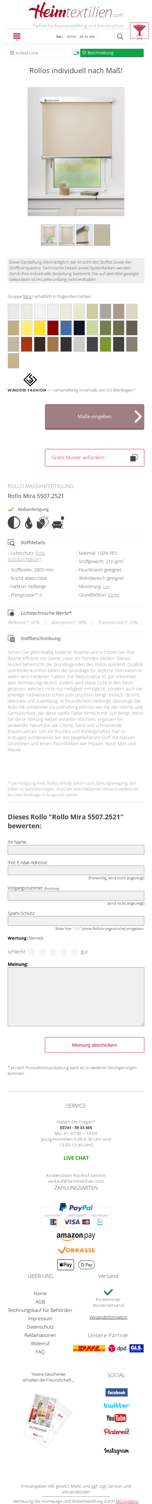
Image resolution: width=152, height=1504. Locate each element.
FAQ (40, 1351)
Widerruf (40, 1343)
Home (40, 1293)
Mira (27, 296)
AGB (40, 1301)
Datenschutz (40, 1326)
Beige (113, 595)
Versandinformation (108, 1317)
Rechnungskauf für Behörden (40, 1310)
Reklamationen (40, 1335)
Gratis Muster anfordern (95, 457)
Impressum (40, 1318)
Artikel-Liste (26, 53)
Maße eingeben (95, 416)
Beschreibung (101, 52)
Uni (106, 586)
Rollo (26, 556)
